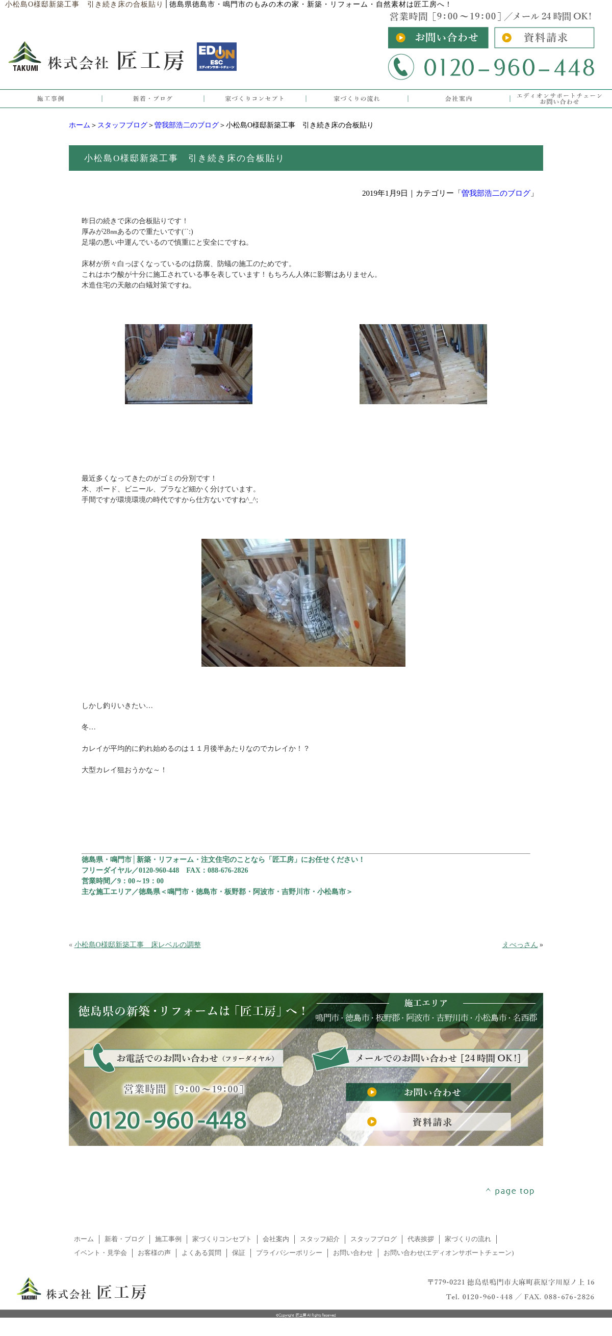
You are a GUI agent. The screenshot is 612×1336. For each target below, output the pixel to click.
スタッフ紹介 (320, 1239)
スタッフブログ (122, 125)
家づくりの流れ (468, 1239)
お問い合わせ (353, 1252)
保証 (238, 1252)
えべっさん (520, 945)
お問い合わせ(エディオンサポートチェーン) (449, 1252)
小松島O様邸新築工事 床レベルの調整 (137, 945)
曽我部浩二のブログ (187, 125)
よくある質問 (201, 1252)
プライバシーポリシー (289, 1252)
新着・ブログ (124, 1239)
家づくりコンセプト (222, 1239)
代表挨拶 (420, 1239)
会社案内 (276, 1239)
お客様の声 (154, 1252)
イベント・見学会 (100, 1252)
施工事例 (168, 1239)
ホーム (79, 125)
